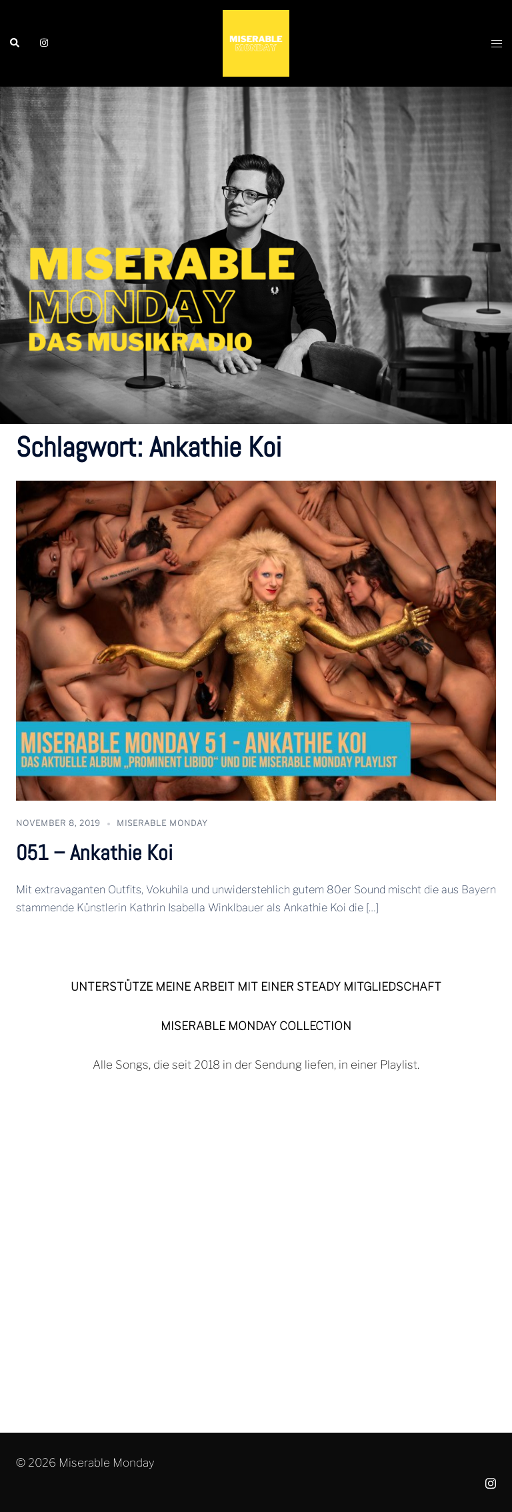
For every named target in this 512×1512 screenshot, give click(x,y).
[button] (15, 43)
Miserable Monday (162, 823)
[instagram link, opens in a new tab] (42, 42)
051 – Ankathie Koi (94, 852)
